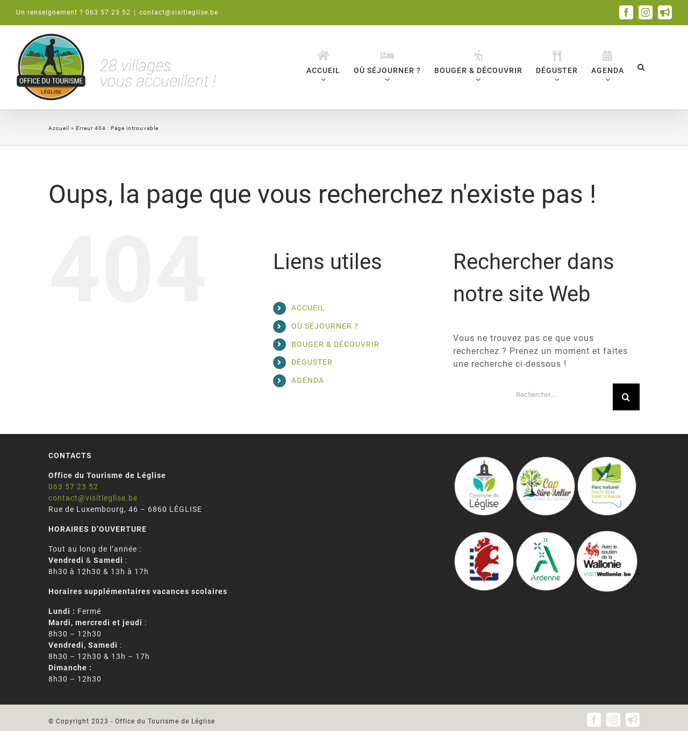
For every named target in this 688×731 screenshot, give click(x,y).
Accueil (58, 128)
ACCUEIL (308, 307)
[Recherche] (626, 396)
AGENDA (307, 380)
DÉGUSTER (312, 362)
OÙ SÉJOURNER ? (325, 326)
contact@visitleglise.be (178, 12)
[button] (641, 66)
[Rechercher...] (560, 394)
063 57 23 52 (73, 486)
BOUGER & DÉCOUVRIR (335, 344)
